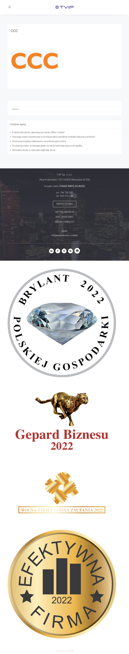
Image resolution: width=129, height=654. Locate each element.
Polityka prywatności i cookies (64, 235)
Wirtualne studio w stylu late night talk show (33, 150)
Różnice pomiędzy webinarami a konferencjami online (39, 141)
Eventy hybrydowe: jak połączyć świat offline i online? (38, 132)
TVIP (72, 651)
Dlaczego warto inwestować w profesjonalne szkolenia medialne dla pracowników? (53, 137)
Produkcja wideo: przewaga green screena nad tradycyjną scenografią (47, 145)
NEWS (64, 231)
